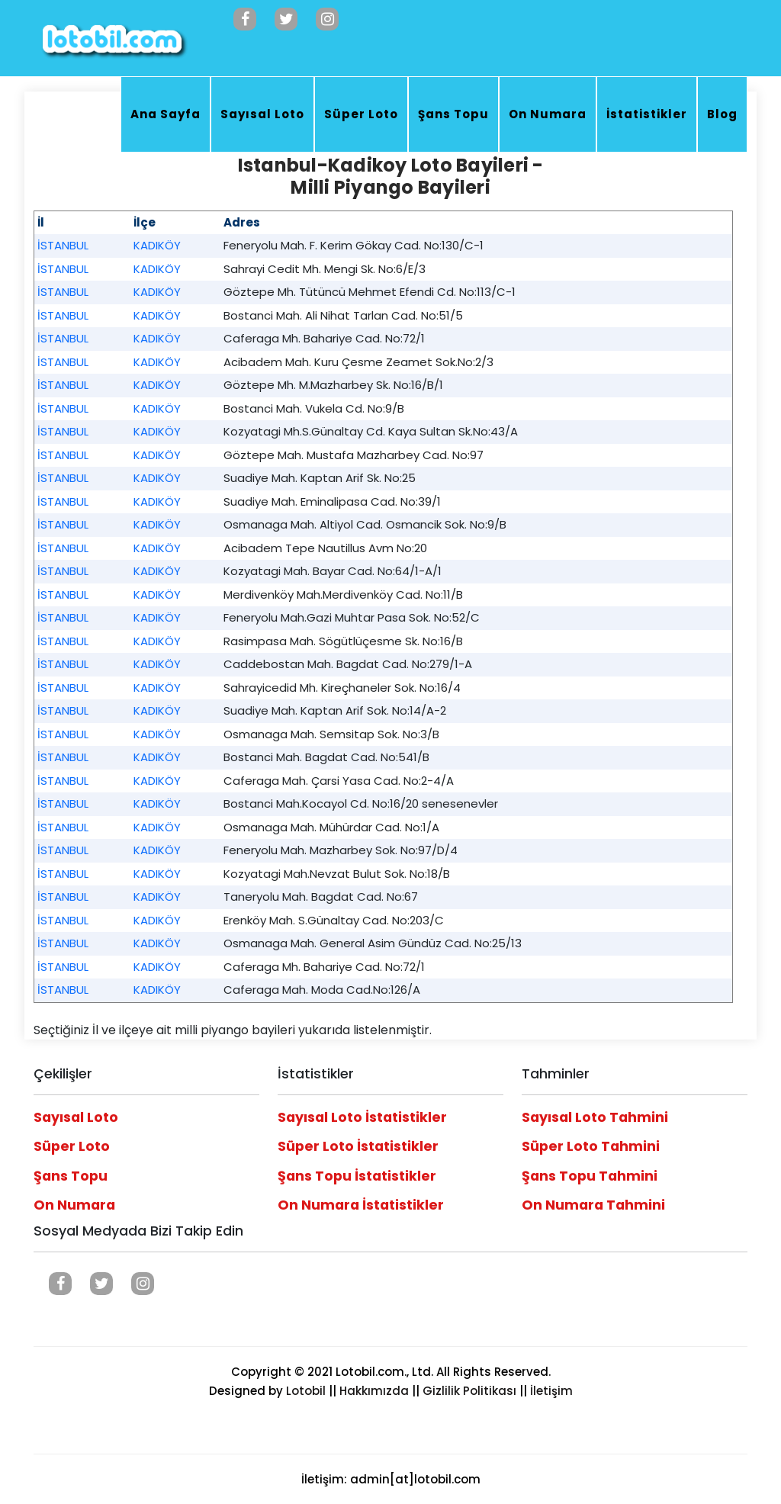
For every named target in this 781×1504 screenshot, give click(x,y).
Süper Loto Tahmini (591, 1146)
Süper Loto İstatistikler (358, 1146)
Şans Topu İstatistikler (357, 1176)
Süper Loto (361, 114)
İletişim (551, 1391)
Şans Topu (453, 114)
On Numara (548, 114)
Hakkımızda (374, 1391)
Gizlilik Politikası (469, 1391)
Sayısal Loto (262, 114)
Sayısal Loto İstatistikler (362, 1117)
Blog (722, 114)
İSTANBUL (62, 245)
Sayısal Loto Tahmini (595, 1117)
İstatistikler (646, 114)
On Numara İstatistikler (361, 1205)
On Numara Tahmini (593, 1205)
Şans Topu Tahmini (589, 1176)
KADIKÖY (157, 245)
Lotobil (306, 1391)
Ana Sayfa (165, 114)
